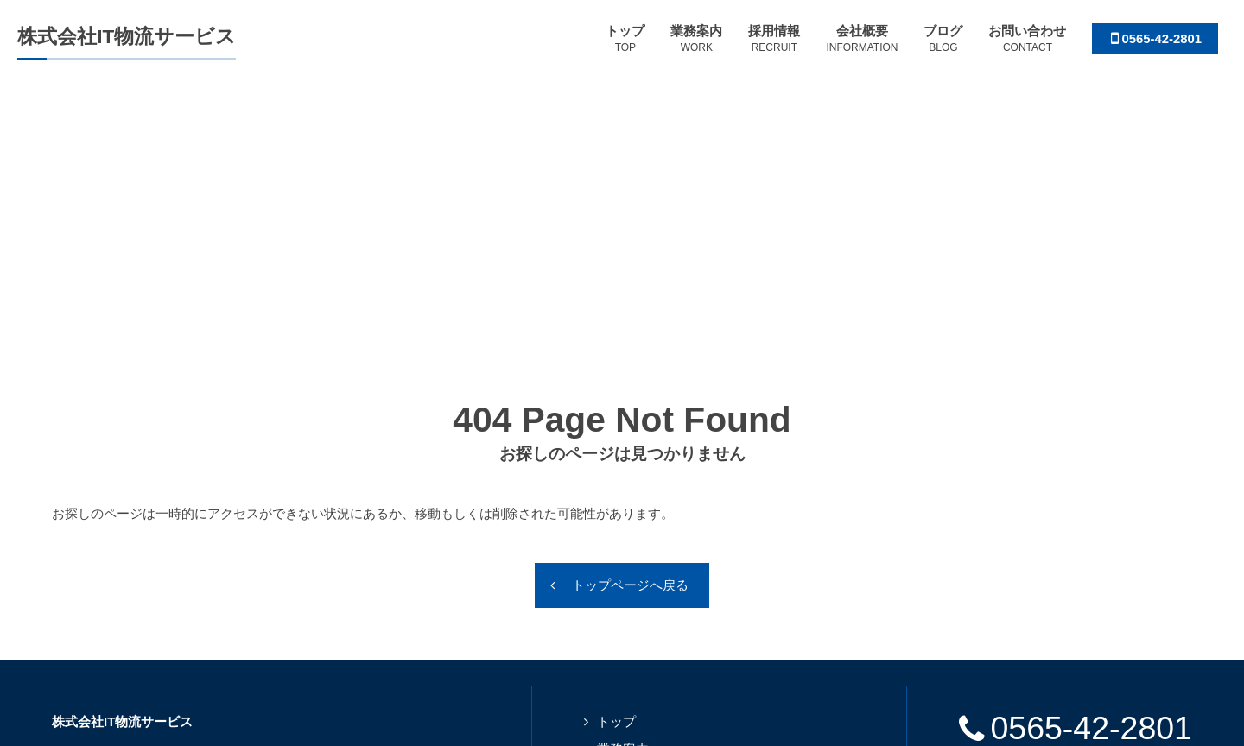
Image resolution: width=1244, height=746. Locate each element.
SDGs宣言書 (1075, 540)
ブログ (616, 576)
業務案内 (623, 494)
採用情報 (623, 522)
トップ (616, 467)
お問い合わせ (636, 603)
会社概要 (623, 548)
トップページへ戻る (630, 330)
